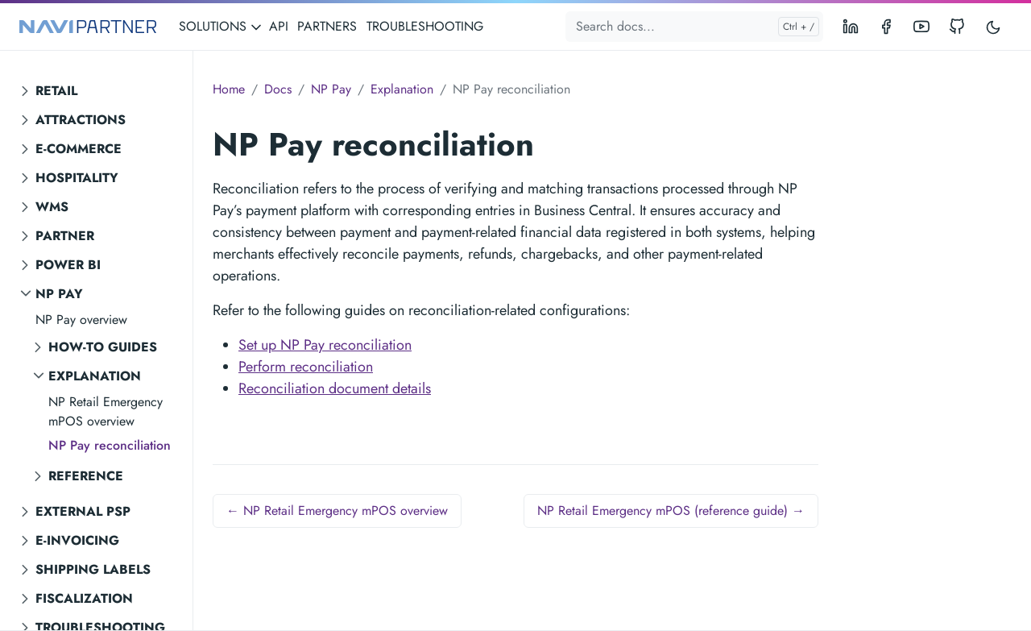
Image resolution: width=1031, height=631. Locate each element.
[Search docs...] (694, 26)
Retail (56, 90)
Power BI (68, 264)
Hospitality (76, 177)
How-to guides (102, 347)
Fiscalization (84, 598)
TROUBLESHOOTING (424, 26)
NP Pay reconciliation (109, 445)
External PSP (82, 511)
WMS (51, 206)
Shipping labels (93, 569)
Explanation (94, 376)
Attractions (80, 119)
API (278, 26)
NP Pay (59, 293)
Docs (278, 89)
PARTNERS (327, 26)
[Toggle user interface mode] (993, 27)
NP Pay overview (81, 319)
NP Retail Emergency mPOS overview (105, 411)
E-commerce (78, 148)
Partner (64, 235)
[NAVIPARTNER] (87, 27)
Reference (85, 476)
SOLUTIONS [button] (221, 26)
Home (229, 89)
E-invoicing (77, 540)
